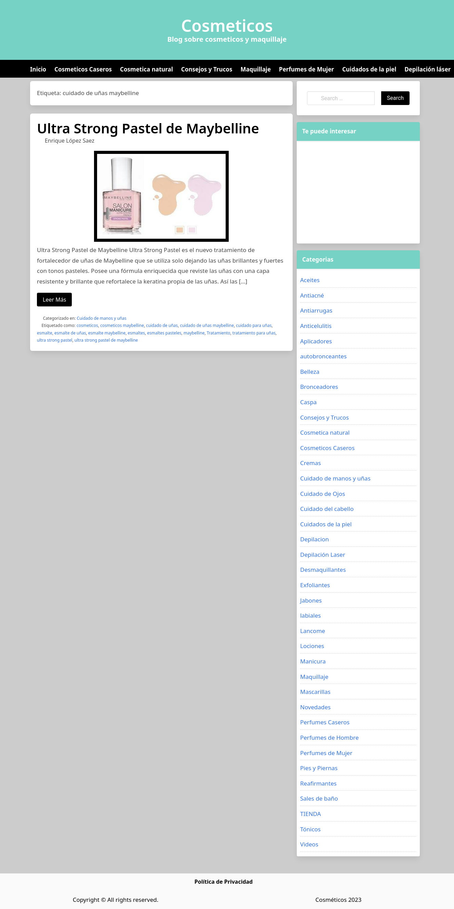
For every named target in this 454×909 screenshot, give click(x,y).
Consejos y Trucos (206, 69)
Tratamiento (218, 333)
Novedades (315, 707)
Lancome (312, 631)
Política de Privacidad (224, 881)
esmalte (44, 333)
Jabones (311, 600)
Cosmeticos (227, 25)
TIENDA (310, 814)
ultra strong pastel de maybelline (106, 340)
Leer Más (54, 299)
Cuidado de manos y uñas (101, 318)
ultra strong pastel (54, 340)
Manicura (313, 661)
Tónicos (310, 829)
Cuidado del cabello (326, 509)
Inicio (38, 69)
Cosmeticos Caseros (83, 69)
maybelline (194, 333)
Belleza (309, 372)
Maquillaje (255, 69)
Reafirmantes (318, 783)
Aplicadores (316, 341)
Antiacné (312, 295)
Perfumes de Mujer (306, 69)
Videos (309, 844)
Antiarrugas (316, 310)
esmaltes (136, 333)
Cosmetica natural (146, 69)
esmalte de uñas (70, 333)
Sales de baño (319, 798)
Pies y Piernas (318, 768)
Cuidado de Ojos (322, 494)
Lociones (312, 646)
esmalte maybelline (106, 333)
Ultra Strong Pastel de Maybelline (148, 128)
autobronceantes (323, 356)
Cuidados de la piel (369, 69)
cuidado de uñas (162, 325)
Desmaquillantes (323, 570)
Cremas (310, 463)
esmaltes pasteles (164, 333)
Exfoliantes (315, 585)
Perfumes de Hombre (329, 737)
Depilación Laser (322, 554)
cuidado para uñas (253, 325)
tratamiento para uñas (254, 333)
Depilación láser (427, 69)
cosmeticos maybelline (122, 325)
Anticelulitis (316, 326)
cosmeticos (87, 325)
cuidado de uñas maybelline (207, 325)
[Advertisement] (358, 192)
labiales (310, 615)
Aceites (310, 280)
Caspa (308, 402)
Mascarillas (315, 692)
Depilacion (314, 539)
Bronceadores (319, 387)
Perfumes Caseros (324, 722)
